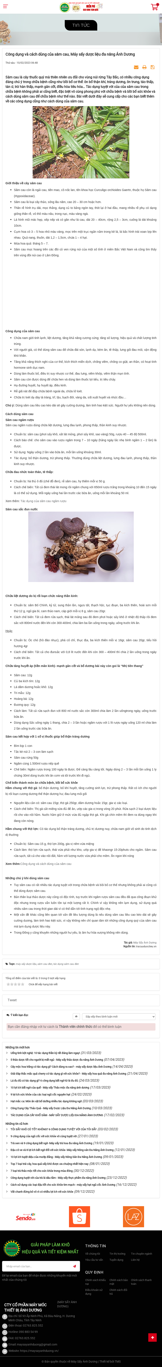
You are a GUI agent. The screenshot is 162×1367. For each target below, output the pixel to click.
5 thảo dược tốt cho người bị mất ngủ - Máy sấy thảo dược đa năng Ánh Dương (57, 1059)
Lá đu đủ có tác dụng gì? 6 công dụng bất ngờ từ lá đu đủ (44, 1080)
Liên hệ (135, 1259)
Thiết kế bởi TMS (110, 1361)
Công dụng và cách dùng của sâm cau (45, 864)
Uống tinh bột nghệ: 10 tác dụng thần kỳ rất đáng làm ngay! (45, 1053)
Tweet (12, 1000)
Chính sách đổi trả (118, 1292)
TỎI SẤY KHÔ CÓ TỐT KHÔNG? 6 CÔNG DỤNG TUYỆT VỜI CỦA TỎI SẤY (54, 1129)
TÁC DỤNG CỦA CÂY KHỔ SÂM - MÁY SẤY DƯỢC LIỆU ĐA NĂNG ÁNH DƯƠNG (57, 1115)
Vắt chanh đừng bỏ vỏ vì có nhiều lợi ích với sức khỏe (42, 1191)
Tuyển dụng (116, 1259)
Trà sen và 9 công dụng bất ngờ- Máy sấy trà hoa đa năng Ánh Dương (51, 1143)
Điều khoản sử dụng (94, 1292)
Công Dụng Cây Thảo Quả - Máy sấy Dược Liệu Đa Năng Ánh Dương (51, 1108)
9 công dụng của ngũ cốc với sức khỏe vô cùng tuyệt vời (44, 1136)
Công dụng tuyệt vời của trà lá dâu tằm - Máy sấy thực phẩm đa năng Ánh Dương (58, 1177)
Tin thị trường (117, 1253)
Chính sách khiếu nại (95, 1282)
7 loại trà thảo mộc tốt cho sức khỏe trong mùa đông (42, 1170)
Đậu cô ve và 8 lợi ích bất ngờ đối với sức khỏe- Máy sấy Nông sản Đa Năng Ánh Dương (62, 1150)
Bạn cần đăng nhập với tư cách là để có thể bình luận (65, 1027)
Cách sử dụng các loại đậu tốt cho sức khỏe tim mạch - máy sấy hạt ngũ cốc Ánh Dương (63, 1184)
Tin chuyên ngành (141, 1253)
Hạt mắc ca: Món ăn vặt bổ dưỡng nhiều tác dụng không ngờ (46, 1101)
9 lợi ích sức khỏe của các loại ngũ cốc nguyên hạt (40, 1094)
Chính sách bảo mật (118, 1282)
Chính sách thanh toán (141, 1282)
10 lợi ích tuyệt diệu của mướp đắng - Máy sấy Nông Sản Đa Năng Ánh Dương (56, 1157)
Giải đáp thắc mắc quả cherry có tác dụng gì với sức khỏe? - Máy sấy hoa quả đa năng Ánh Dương (68, 1073)
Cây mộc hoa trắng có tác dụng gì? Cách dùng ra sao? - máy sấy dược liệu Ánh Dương (61, 1066)
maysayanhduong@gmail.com (37, 1344)
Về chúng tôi (92, 1253)
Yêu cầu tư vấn (94, 1259)
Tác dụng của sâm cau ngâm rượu (43, 501)
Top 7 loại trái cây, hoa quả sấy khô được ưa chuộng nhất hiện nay (49, 1163)
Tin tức (81, 25)
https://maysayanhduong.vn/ (39, 1350)
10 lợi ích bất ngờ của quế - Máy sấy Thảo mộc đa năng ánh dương (50, 1087)
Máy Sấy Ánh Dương (145, 942)
